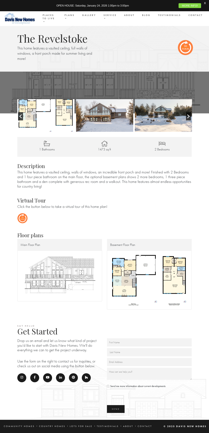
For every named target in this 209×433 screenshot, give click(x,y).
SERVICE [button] (110, 15)
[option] (45, 115)
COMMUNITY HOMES (19, 426)
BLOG (146, 15)
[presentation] (132, 397)
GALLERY (89, 15)
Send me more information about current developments (138, 386)
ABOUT (129, 15)
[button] (20, 116)
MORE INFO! (190, 5)
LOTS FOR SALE (81, 426)
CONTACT (195, 15)
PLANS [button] (69, 15)
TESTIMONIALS (169, 15)
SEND (116, 409)
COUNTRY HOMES (52, 426)
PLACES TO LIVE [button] (49, 17)
